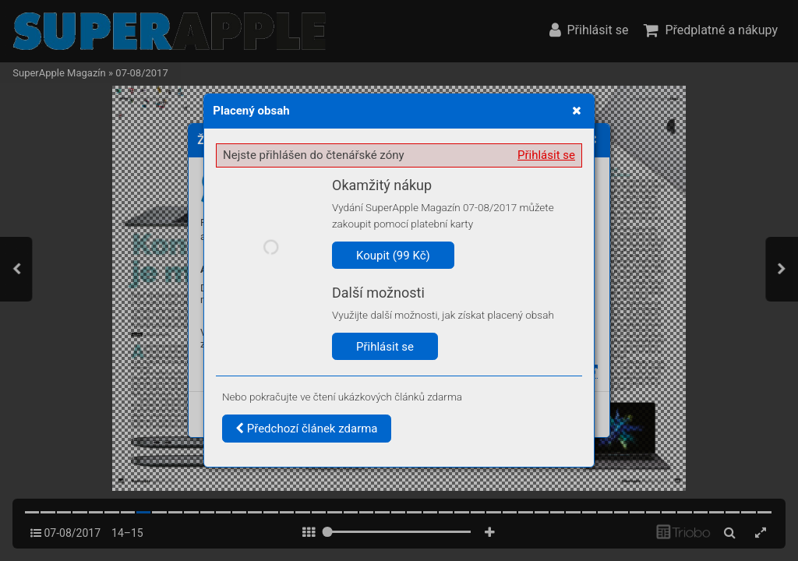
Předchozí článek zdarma (306, 429)
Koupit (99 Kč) (393, 256)
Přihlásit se (546, 155)
